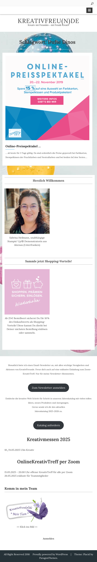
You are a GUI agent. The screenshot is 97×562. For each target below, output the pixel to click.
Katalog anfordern (48, 425)
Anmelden (48, 538)
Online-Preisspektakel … (23, 146)
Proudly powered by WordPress (50, 554)
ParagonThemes (48, 557)
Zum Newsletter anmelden (48, 387)
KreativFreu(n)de (48, 21)
